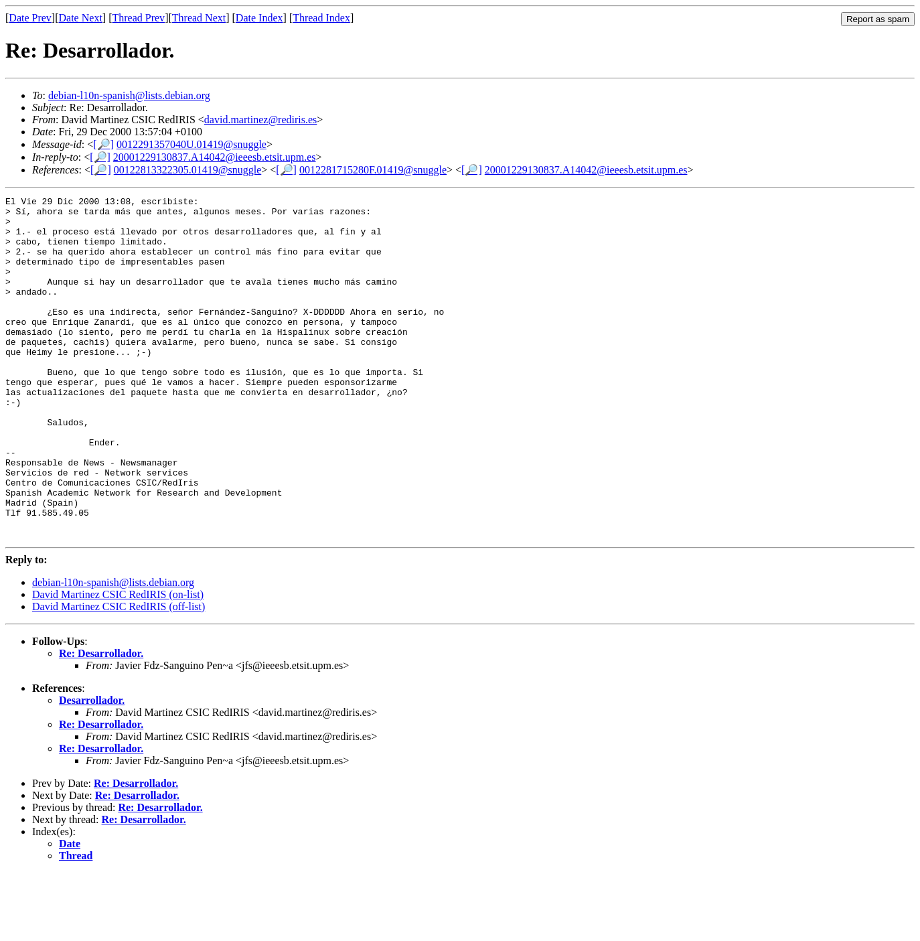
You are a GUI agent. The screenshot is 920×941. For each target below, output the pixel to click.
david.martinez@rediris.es (260, 119)
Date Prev (30, 17)
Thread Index (321, 17)
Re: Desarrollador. (101, 721)
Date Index (259, 17)
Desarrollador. (92, 768)
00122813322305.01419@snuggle (188, 169)
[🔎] (103, 144)
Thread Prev (138, 17)
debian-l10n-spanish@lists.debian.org (129, 95)
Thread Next (199, 17)
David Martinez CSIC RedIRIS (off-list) (118, 674)
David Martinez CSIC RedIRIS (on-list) (118, 662)
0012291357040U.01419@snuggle (191, 144)
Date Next (80, 17)
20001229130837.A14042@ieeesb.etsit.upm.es (214, 157)
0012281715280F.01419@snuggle (373, 169)
